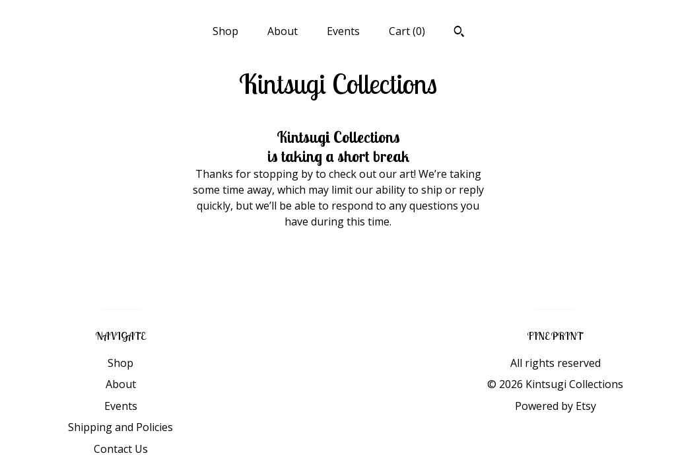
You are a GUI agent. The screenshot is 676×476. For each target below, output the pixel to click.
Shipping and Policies (120, 427)
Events (343, 31)
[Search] (459, 33)
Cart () (407, 31)
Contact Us (121, 449)
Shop (225, 31)
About (282, 31)
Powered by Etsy (555, 406)
